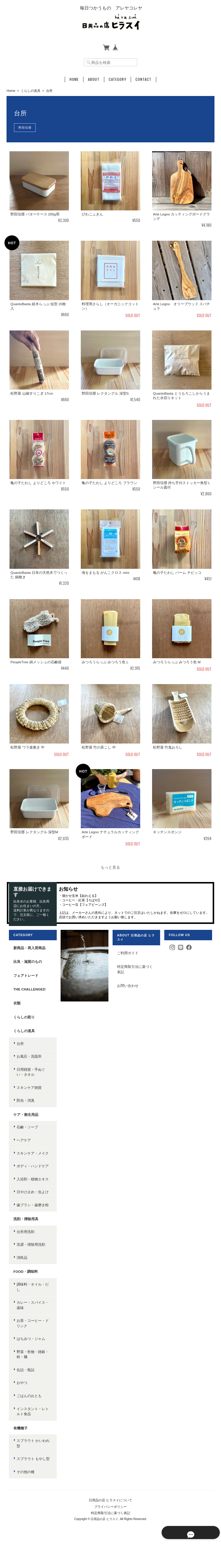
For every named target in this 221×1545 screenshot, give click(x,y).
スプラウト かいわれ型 (32, 1443)
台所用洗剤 (25, 1232)
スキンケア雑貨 (28, 1087)
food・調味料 (25, 1272)
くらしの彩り (23, 1017)
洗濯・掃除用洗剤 (30, 1245)
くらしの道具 (30, 90)
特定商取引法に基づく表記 (135, 969)
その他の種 (25, 1472)
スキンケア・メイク (32, 1153)
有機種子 (20, 1428)
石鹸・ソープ (27, 1127)
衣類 (16, 1003)
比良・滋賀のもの (27, 962)
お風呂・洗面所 (28, 1057)
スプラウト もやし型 (32, 1459)
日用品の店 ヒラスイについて (110, 1500)
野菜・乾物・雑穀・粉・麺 (32, 1354)
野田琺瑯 (25, 127)
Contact (143, 79)
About (94, 79)
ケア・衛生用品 (25, 1114)
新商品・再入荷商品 (29, 948)
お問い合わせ (127, 986)
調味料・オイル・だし (32, 1287)
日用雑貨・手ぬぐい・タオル (30, 1072)
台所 (19, 1043)
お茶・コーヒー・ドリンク (32, 1323)
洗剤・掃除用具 (25, 1219)
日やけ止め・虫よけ (32, 1192)
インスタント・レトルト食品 (32, 1411)
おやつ (21, 1383)
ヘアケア (23, 1140)
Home (74, 79)
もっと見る (110, 867)
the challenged (29, 989)
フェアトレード (25, 975)
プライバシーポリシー (110, 1506)
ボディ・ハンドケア (32, 1166)
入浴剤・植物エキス (32, 1179)
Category (117, 79)
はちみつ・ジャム (30, 1339)
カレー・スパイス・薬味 (32, 1305)
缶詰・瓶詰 (25, 1370)
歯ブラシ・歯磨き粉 (32, 1205)
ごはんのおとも (28, 1396)
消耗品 (21, 1257)
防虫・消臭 (25, 1101)
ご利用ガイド (127, 953)
